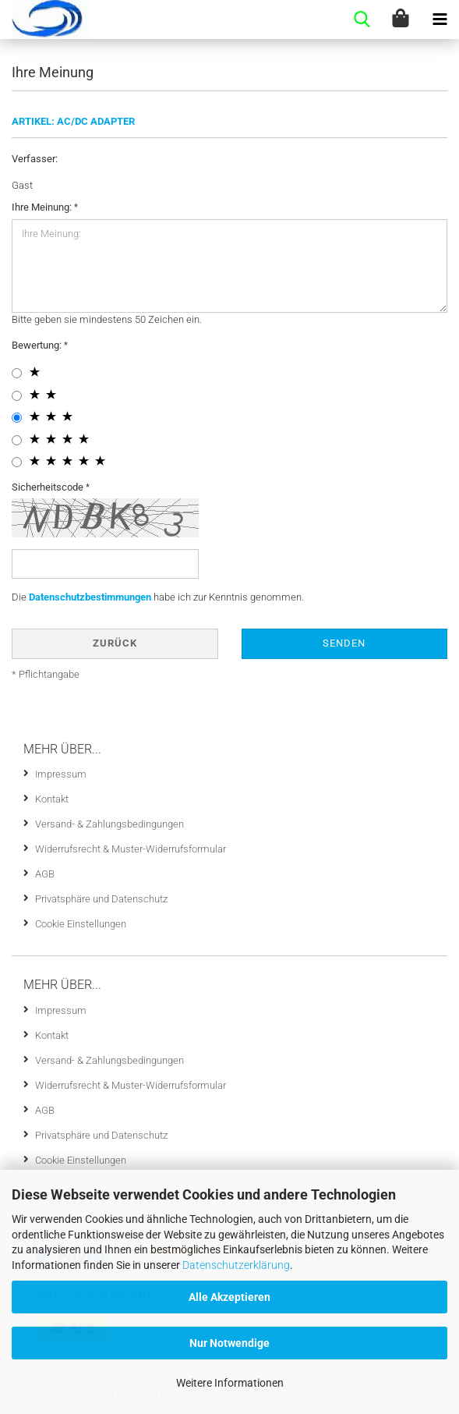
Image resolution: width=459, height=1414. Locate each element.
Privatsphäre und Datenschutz (101, 899)
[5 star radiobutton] (17, 462)
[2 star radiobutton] (17, 396)
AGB (45, 874)
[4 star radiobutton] (17, 440)
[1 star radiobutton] (17, 373)
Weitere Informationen (230, 1383)
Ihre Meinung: (43, 207)
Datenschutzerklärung (236, 1265)
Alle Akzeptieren (229, 1297)
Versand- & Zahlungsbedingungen (109, 824)
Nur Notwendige (229, 1343)
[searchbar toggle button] (361, 19)
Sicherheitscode (49, 487)
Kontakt (52, 799)
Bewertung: (38, 345)
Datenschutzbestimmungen (90, 597)
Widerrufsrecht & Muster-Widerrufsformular (130, 849)
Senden (344, 643)
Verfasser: (35, 159)
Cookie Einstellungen (80, 924)
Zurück (115, 643)
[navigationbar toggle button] (439, 19)
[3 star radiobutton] (17, 418)
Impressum (61, 774)
